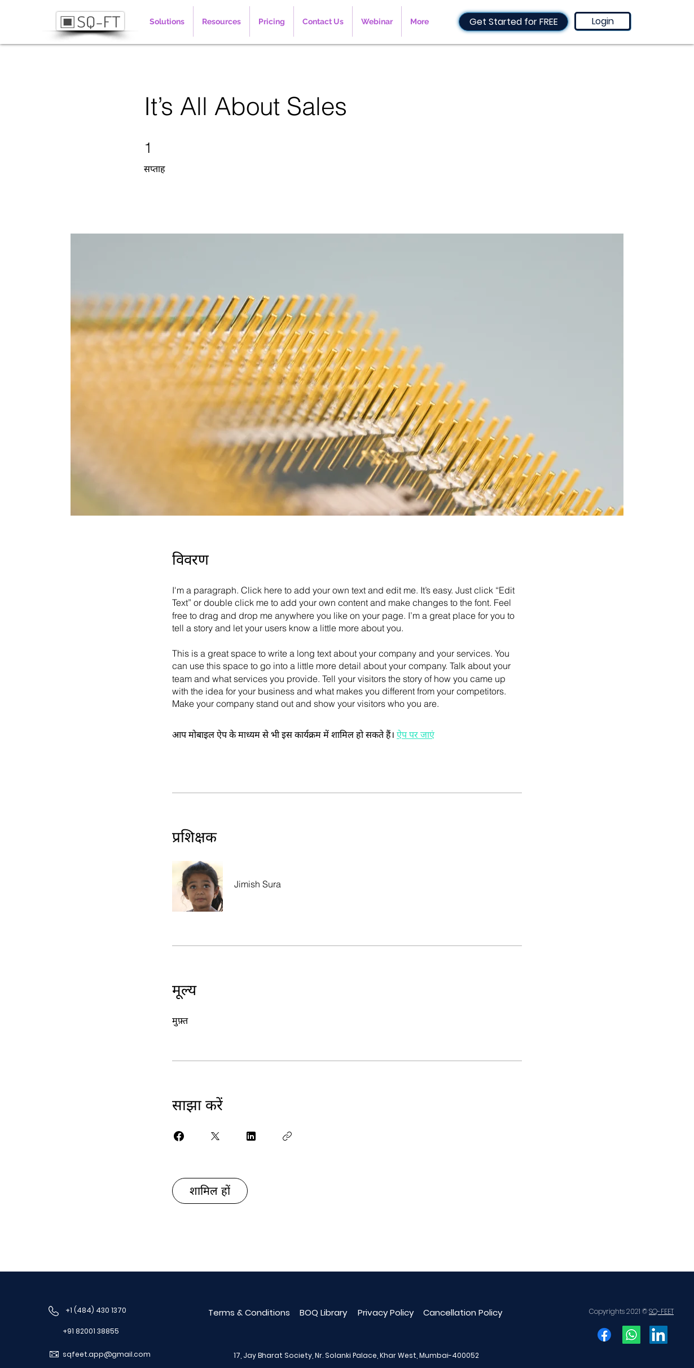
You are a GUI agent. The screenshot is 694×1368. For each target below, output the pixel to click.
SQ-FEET (661, 1311)
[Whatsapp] (631, 1335)
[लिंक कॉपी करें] (287, 1136)
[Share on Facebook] (179, 1136)
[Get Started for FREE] (513, 21)
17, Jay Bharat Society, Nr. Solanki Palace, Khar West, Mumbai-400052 (356, 1355)
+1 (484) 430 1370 (95, 1310)
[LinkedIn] (658, 1335)
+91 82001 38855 (91, 1331)
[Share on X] (215, 1136)
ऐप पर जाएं (415, 734)
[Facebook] (604, 1335)
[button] (167, 21)
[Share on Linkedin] (251, 1136)
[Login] (602, 21)
